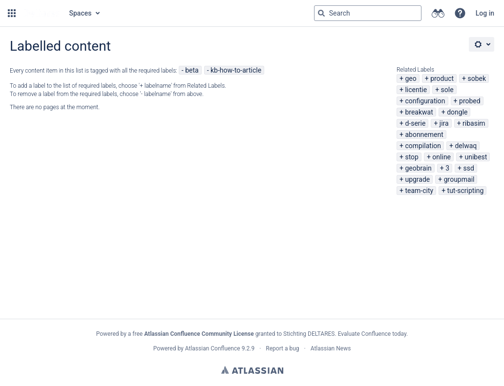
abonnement (424, 134)
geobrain (418, 168)
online (441, 157)
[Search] (321, 13)
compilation (423, 146)
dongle (457, 112)
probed (470, 101)
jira (444, 123)
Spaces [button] (80, 13)
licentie (416, 90)
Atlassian (252, 370)
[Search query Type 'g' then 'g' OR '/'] (367, 13)
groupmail (459, 179)
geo (410, 78)
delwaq (466, 146)
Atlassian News (331, 348)
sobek (477, 78)
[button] (12, 13)
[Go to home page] (41, 13)
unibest (475, 157)
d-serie (415, 123)
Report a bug (282, 348)
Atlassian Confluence (212, 348)
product (442, 78)
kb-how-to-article (235, 70)
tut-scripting (465, 190)
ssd (468, 168)
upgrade (417, 179)
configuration (425, 101)
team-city (419, 190)
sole (447, 90)
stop (412, 157)
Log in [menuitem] (485, 13)
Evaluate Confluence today (372, 333)
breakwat (419, 112)
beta (191, 70)
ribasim (473, 123)
